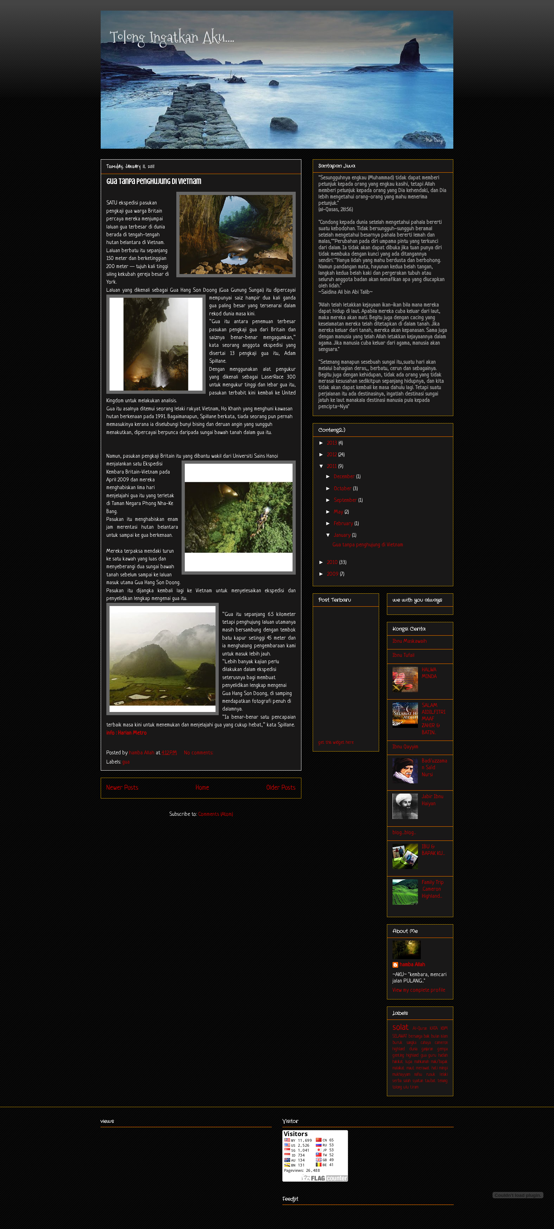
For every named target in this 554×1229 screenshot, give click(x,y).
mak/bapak (439, 1061)
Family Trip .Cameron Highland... (433, 889)
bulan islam (439, 1036)
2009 (333, 574)
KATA (434, 1028)
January (343, 536)
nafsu (418, 1074)
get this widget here (336, 742)
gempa (442, 1049)
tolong (397, 1087)
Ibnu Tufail (403, 656)
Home (202, 787)
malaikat (399, 1068)
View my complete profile (419, 990)
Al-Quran (420, 1028)
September (346, 501)
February (344, 524)
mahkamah (421, 1061)
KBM (444, 1028)
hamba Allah (412, 965)
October (343, 489)
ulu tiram (410, 1087)
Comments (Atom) (215, 815)
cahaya (426, 1042)
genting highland (406, 1055)
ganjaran (427, 1049)
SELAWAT (400, 1036)
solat (401, 1027)
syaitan (418, 1081)
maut (410, 1068)
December (345, 477)
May (339, 512)
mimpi (443, 1068)
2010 (333, 563)
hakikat (398, 1061)
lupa (408, 1061)
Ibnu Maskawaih (410, 642)
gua (126, 762)
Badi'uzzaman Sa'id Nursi (434, 768)
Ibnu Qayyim (405, 747)
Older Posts (281, 787)
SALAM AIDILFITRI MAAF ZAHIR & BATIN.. (434, 719)
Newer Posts (122, 787)
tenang (443, 1081)
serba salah (402, 1081)
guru (432, 1055)
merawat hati (426, 1068)
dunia (413, 1049)
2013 (332, 443)
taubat (430, 1081)
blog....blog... (404, 833)
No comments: (199, 753)
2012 (332, 455)
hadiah (443, 1055)
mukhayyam (401, 1074)
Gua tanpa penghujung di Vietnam (153, 181)
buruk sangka (404, 1042)
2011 (332, 467)
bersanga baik (419, 1036)
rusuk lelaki (437, 1074)
